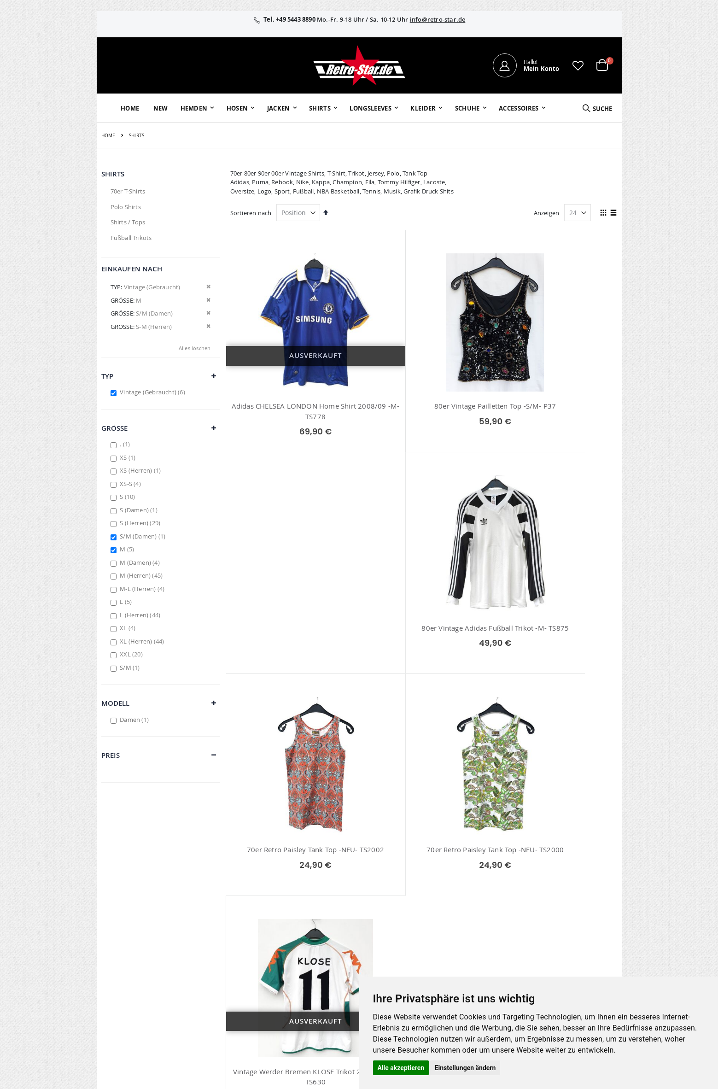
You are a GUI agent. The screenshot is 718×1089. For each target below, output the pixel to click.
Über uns (457, 876)
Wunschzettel (297, 900)
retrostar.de (304, 974)
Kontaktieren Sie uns (473, 888)
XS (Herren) (141, 470)
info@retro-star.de (438, 19)
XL (129, 628)
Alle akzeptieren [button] (401, 1067)
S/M (131, 667)
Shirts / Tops (128, 222)
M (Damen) (141, 562)
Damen (135, 719)
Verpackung (461, 936)
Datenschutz (544, 912)
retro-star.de (305, 954)
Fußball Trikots (131, 238)
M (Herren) (142, 575)
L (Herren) (141, 615)
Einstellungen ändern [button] (465, 1067)
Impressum (543, 876)
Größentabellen (466, 900)
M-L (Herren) (143, 589)
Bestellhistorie (298, 888)
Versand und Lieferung (476, 912)
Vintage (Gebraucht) (153, 392)
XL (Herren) (143, 641)
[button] (578, 65)
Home (108, 136)
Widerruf (539, 900)
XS (129, 457)
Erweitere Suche (300, 912)
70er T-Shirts (128, 191)
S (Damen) (140, 510)
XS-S (131, 484)
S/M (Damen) (144, 536)
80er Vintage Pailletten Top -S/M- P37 (424, 405)
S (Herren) (141, 523)
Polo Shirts (126, 207)
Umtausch (458, 948)
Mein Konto (294, 876)
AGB (533, 888)
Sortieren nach (251, 213)
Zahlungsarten (464, 924)
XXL (132, 654)
